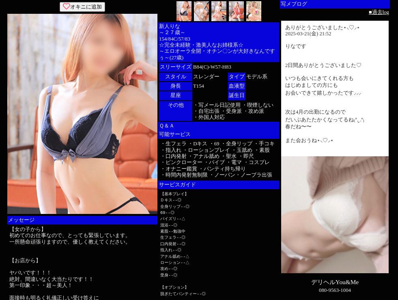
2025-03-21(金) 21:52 (308, 34)
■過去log (379, 12)
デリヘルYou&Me (335, 281)
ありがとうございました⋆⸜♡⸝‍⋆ (322, 27)
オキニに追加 (82, 7)
